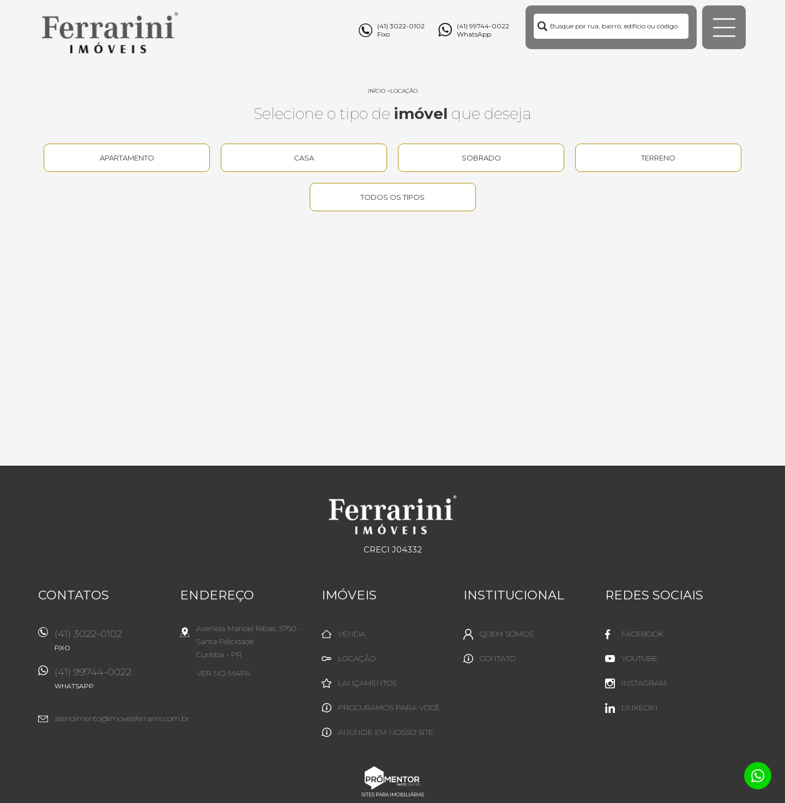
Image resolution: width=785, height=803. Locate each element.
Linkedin (639, 707)
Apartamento (127, 157)
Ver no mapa (223, 673)
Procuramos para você (389, 707)
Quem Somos (506, 634)
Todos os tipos (392, 197)
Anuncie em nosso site (385, 732)
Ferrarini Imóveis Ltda (393, 514)
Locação (404, 90)
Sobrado (481, 157)
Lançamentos (367, 683)
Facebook (642, 634)
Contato (498, 658)
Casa (304, 157)
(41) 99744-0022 (112, 682)
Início (376, 90)
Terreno (658, 157)
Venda (351, 634)
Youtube (639, 658)
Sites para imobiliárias (392, 795)
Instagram (644, 683)
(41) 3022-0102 (112, 644)
